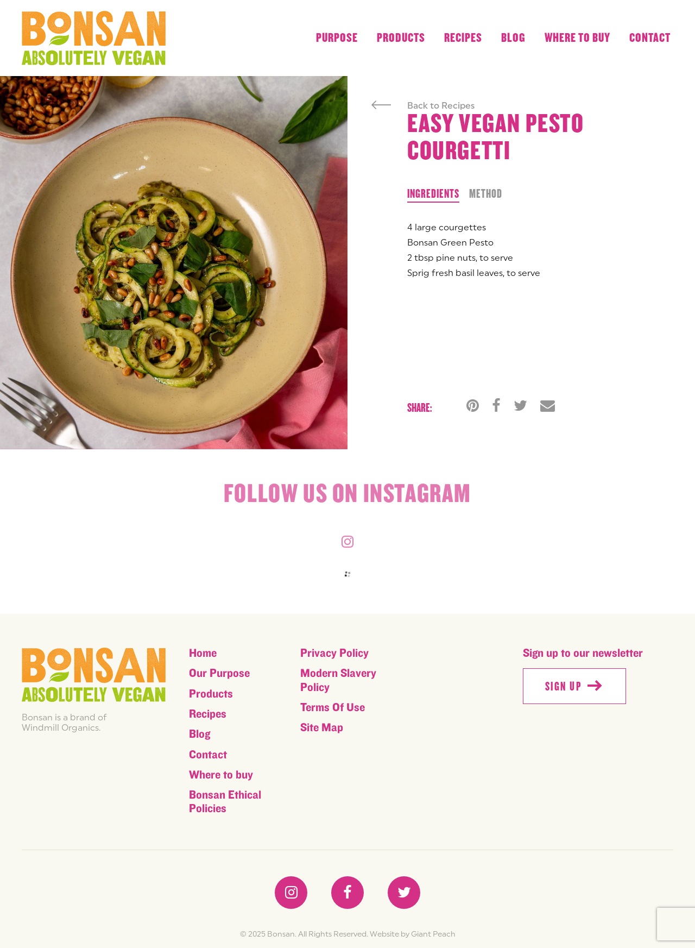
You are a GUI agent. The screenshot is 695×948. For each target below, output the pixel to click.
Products (401, 38)
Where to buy (577, 38)
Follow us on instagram (347, 495)
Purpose (337, 38)
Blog (513, 38)
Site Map (321, 727)
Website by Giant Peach (413, 934)
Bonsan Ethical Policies (225, 801)
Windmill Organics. (61, 727)
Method (485, 193)
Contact (650, 38)
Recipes (463, 38)
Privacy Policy (334, 653)
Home (203, 653)
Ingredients (433, 193)
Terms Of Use (332, 707)
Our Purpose (219, 673)
